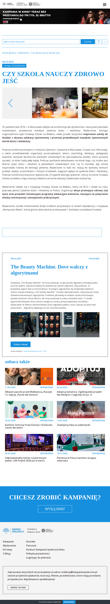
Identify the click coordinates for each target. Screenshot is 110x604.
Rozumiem (69, 602)
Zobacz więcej (21, 344)
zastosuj (88, 41)
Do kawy (7, 549)
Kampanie (8, 541)
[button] (104, 4)
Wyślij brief (55, 508)
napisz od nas (18, 587)
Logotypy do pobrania (38, 557)
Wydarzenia (18, 65)
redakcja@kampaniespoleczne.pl (79, 572)
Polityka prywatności (38, 553)
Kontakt (30, 541)
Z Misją (7, 553)
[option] (55, 103)
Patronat (31, 545)
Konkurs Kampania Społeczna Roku (45, 549)
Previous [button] (10, 103)
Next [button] (99, 103)
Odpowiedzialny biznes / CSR (35, 351)
